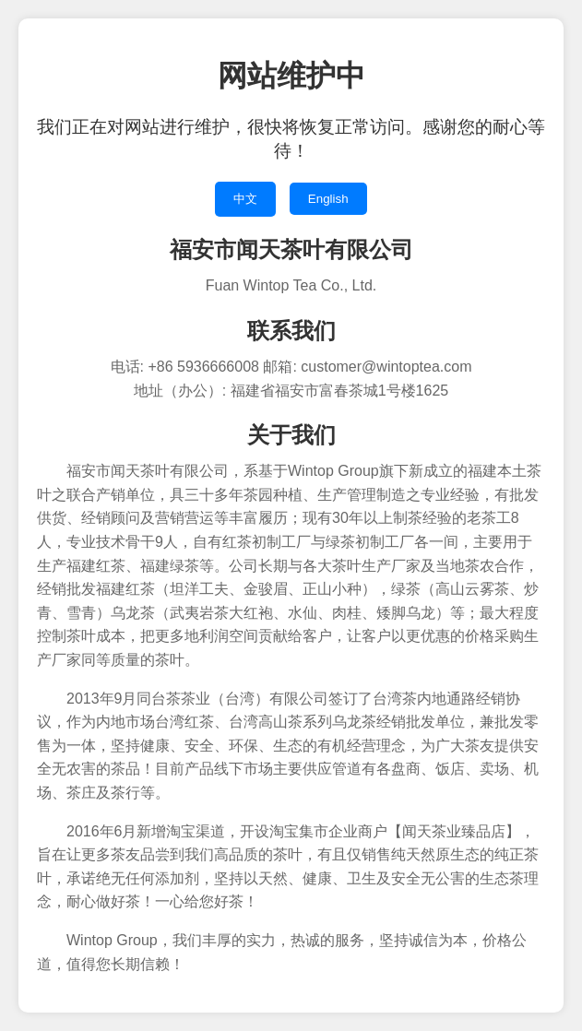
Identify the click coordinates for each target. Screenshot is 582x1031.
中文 (245, 199)
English (328, 199)
